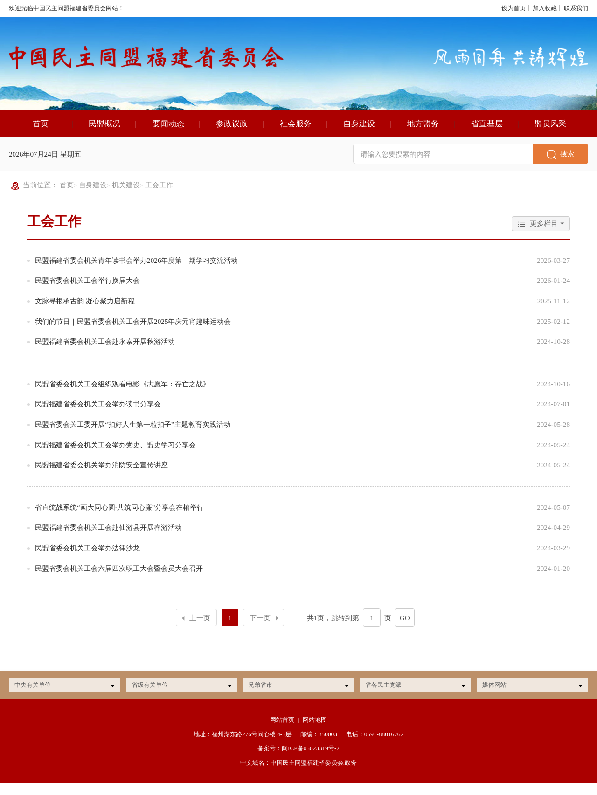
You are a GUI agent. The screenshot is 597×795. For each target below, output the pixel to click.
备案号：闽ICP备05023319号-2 (298, 760)
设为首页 (513, 8)
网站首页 (282, 731)
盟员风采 (550, 134)
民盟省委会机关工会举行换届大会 (87, 291)
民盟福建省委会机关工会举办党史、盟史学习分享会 (115, 455)
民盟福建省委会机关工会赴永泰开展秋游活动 (105, 352)
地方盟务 (423, 134)
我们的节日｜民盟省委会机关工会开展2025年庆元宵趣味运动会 (133, 332)
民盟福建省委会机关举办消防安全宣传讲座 (101, 475)
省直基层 (487, 134)
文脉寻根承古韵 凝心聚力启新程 (85, 311)
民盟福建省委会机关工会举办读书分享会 (98, 414)
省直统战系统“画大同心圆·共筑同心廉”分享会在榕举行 (119, 517)
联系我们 (576, 8)
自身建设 (359, 134)
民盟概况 (104, 134)
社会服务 (296, 134)
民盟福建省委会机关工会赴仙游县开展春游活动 (108, 537)
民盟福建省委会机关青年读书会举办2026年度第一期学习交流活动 (136, 270)
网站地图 (315, 731)
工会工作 (159, 195)
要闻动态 (168, 134)
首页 (41, 134)
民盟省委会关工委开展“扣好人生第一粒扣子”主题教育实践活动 (132, 435)
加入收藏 (545, 8)
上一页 (195, 628)
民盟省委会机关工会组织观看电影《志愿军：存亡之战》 (122, 394)
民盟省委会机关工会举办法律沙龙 (87, 558)
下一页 (265, 628)
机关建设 (126, 195)
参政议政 (232, 134)
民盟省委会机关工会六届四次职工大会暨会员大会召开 (119, 579)
